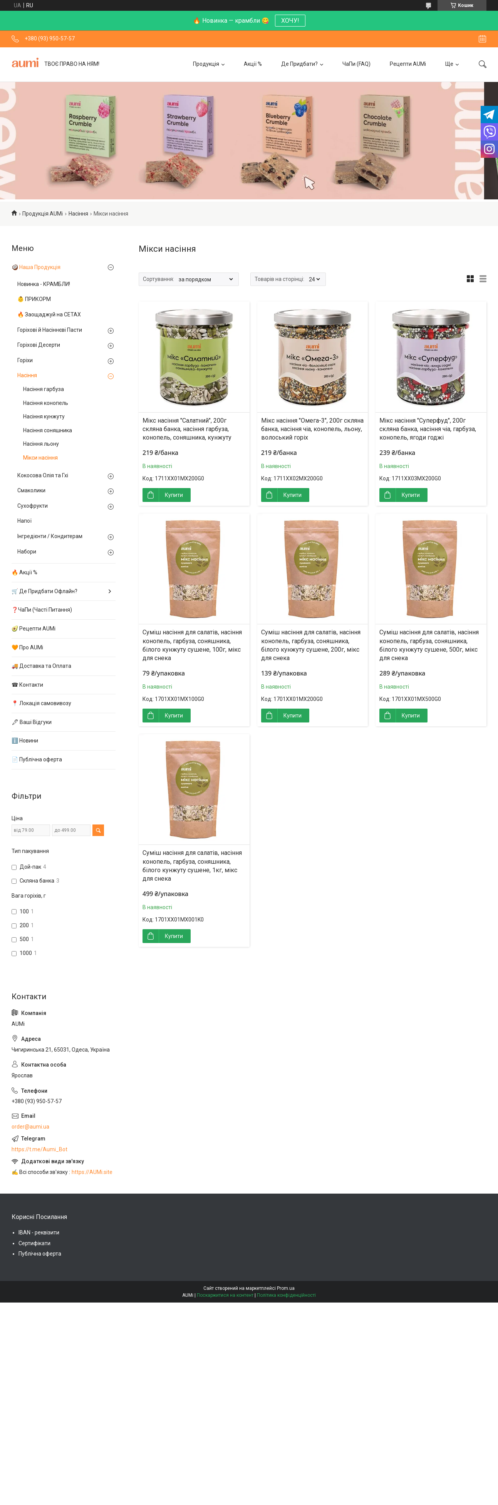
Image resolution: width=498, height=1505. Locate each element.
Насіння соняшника (47, 430)
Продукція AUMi (42, 214)
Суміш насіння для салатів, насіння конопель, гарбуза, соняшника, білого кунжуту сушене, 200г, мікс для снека (311, 645)
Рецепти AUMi (408, 64)
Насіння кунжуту (44, 416)
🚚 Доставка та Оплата (41, 666)
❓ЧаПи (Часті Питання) (42, 610)
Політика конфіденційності (286, 1295)
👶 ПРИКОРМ (34, 299)
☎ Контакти (27, 685)
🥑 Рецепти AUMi (33, 628)
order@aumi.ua (30, 1127)
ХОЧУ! (290, 20)
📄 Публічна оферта (37, 759)
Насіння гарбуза (43, 389)
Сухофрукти (32, 506)
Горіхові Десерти (38, 345)
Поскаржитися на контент (225, 1295)
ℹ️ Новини (25, 740)
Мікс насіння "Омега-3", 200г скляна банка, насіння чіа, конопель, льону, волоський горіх (312, 429)
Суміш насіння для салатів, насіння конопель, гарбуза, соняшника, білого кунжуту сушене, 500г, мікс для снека (429, 645)
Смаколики (31, 490)
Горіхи (25, 360)
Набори (26, 551)
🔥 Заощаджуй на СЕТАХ (49, 314)
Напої (24, 521)
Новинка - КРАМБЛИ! (43, 284)
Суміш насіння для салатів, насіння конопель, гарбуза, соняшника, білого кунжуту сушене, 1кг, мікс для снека (192, 865)
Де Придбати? (299, 64)
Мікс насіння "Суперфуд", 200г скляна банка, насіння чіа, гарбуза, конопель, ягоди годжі (427, 429)
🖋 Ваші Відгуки (32, 722)
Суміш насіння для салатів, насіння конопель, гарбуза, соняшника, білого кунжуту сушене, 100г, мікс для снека (192, 645)
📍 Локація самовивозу (41, 703)
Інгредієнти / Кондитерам (49, 536)
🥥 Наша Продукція (36, 267)
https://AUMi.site (92, 1172)
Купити (174, 495)
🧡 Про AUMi (27, 647)
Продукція (206, 64)
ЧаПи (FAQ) (356, 64)
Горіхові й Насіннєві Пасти (49, 330)
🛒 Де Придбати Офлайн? (44, 591)
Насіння (78, 214)
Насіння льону (41, 444)
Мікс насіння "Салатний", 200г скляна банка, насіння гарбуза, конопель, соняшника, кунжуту (187, 429)
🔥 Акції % (24, 572)
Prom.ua (286, 1288)
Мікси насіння (40, 458)
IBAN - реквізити (38, 1232)
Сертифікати (34, 1243)
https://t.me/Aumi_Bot (39, 1149)
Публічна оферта (39, 1254)
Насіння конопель (45, 403)
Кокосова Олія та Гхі (42, 475)
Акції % (253, 64)
